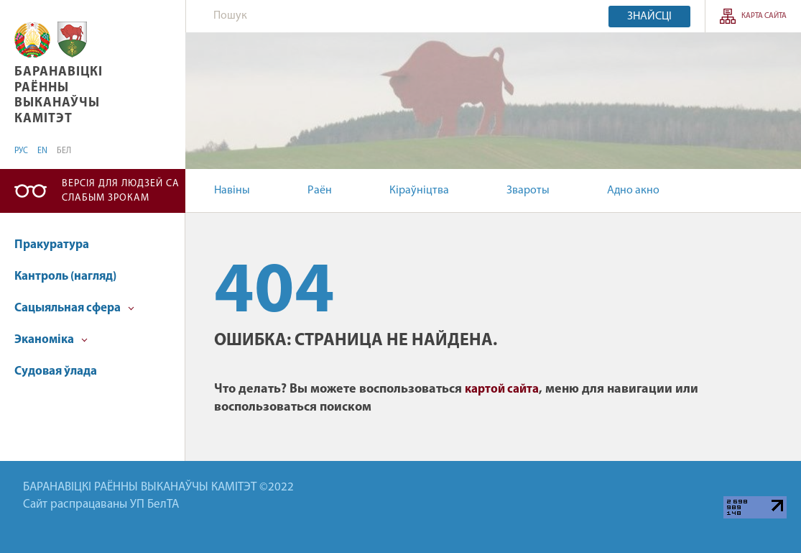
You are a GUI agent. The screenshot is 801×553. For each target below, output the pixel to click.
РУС (21, 151)
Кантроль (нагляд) (65, 276)
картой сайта (502, 389)
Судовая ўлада (55, 371)
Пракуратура (51, 245)
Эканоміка (51, 340)
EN (42, 151)
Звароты (528, 190)
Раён (319, 190)
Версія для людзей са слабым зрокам (121, 191)
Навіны (232, 190)
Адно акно (633, 190)
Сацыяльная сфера (74, 308)
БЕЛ (64, 151)
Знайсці (649, 16)
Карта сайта (764, 16)
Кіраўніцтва (419, 190)
